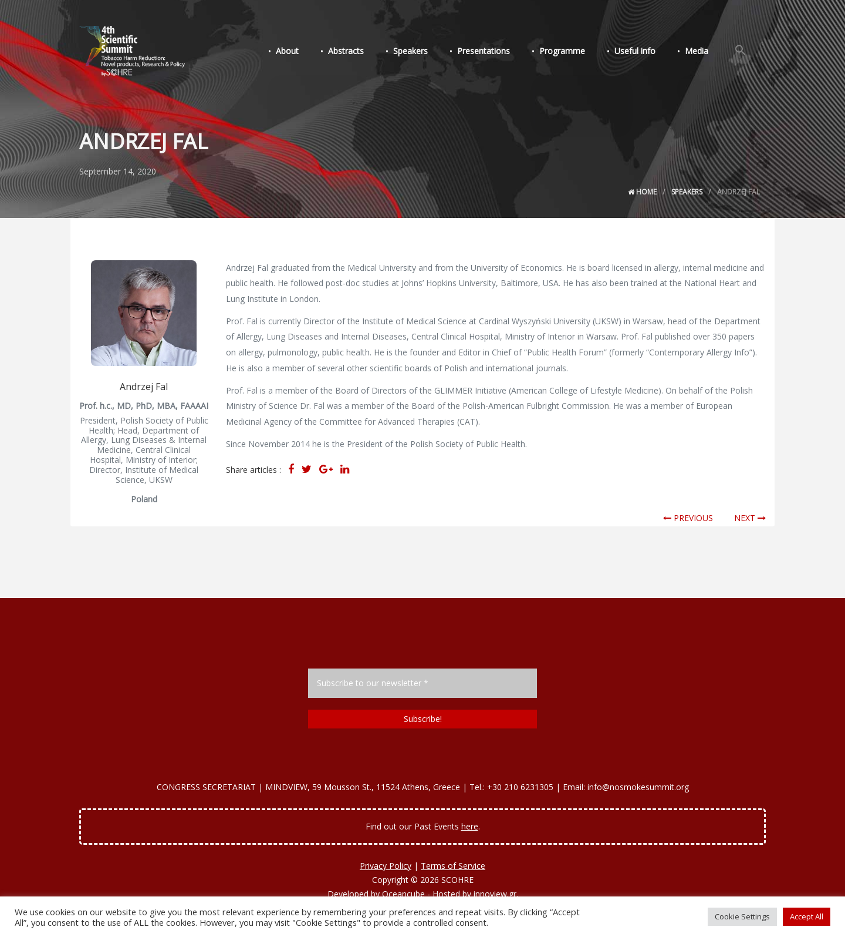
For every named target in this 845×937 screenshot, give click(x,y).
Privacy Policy (385, 865)
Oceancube (403, 893)
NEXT (750, 517)
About (313, 52)
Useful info (643, 52)
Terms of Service (453, 865)
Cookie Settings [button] (742, 916)
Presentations (499, 52)
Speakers (430, 52)
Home (642, 192)
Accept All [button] (806, 916)
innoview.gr (495, 893)
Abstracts (369, 52)
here (469, 826)
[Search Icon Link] (742, 51)
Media (702, 52)
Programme (574, 52)
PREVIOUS (688, 517)
